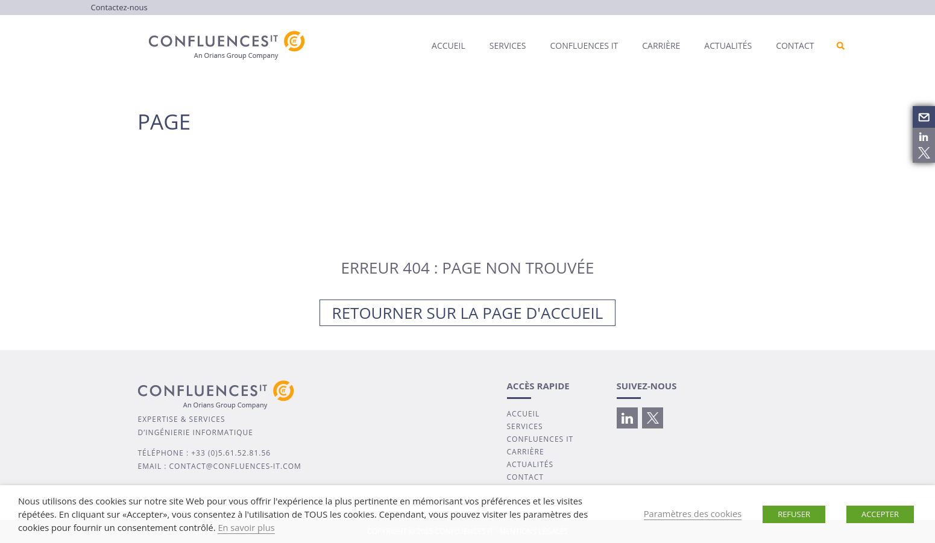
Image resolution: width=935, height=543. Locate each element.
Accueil (448, 45)
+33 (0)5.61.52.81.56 (231, 453)
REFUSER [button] (794, 514)
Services (508, 45)
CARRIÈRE (525, 452)
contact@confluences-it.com (235, 466)
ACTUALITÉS (530, 464)
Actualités (728, 45)
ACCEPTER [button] (880, 514)
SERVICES (525, 426)
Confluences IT (584, 45)
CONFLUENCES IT (540, 439)
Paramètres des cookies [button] (692, 513)
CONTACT (525, 477)
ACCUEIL (523, 414)
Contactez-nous (119, 7)
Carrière (661, 45)
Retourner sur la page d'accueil (467, 313)
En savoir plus (246, 527)
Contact (795, 45)
